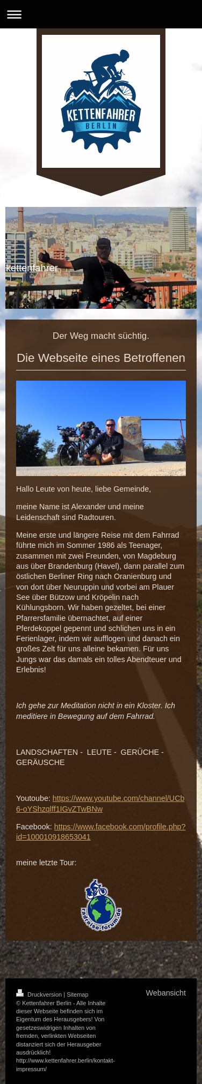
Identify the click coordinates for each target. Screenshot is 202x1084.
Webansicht (166, 993)
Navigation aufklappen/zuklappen (101, 14)
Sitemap (77, 994)
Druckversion (39, 994)
